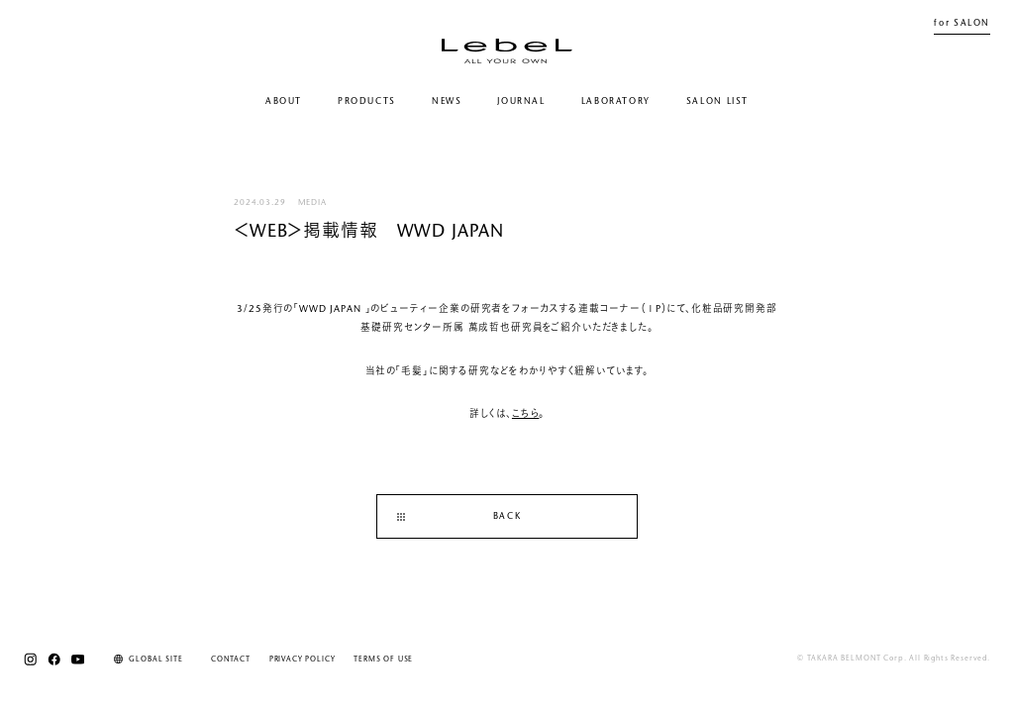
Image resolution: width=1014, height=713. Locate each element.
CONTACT (231, 660)
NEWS (446, 101)
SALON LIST (717, 101)
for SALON (962, 23)
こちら (526, 415)
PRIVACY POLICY (302, 660)
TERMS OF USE (383, 660)
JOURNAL (521, 101)
